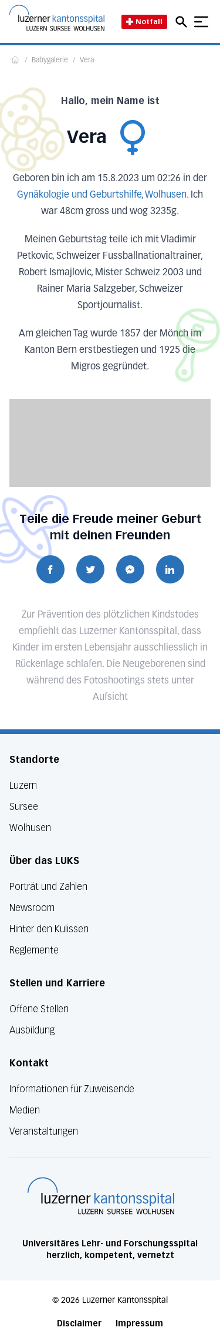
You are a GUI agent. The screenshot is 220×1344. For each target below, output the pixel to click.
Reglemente (34, 950)
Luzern (23, 785)
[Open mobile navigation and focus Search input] (183, 21)
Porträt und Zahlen (48, 886)
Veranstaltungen (43, 1131)
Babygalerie (50, 60)
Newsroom (32, 907)
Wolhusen (30, 827)
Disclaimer (79, 1324)
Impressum (139, 1324)
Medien (24, 1110)
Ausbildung (32, 1030)
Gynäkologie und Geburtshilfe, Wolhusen (102, 195)
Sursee (23, 806)
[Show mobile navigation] (201, 21)
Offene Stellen (39, 1009)
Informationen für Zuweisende (71, 1089)
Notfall (144, 21)
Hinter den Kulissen (49, 929)
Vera (87, 60)
